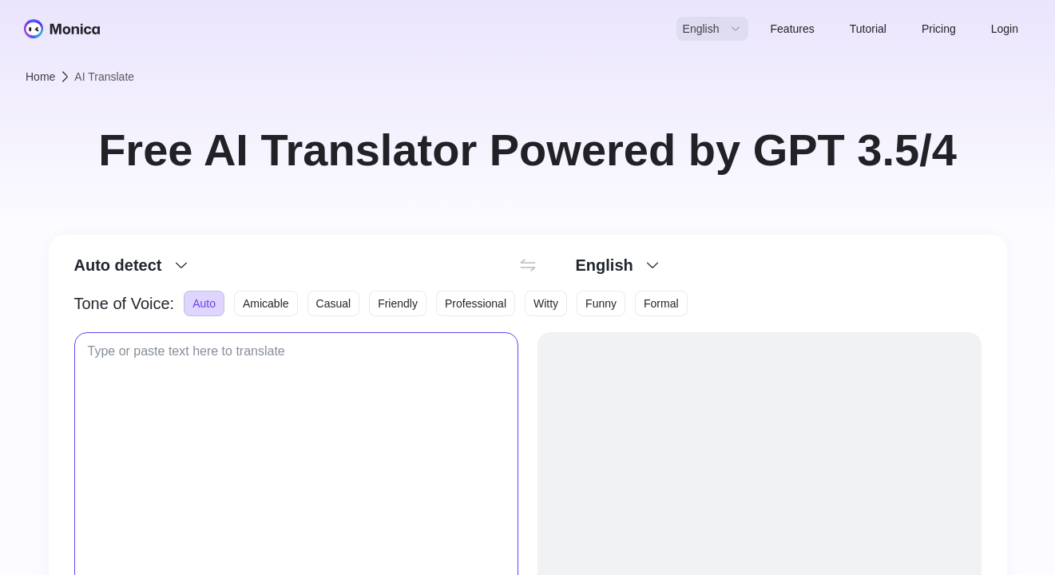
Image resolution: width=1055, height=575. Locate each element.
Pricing (939, 28)
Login (1004, 28)
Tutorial (868, 28)
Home (40, 76)
